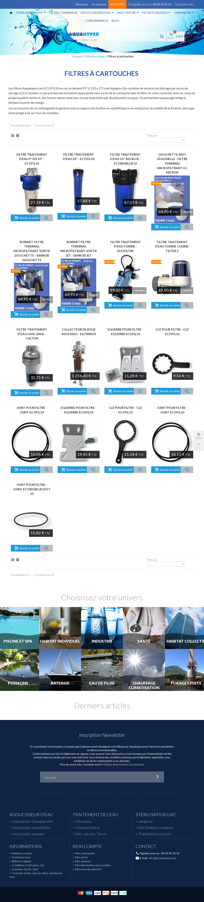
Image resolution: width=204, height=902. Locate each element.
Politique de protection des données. (123, 764)
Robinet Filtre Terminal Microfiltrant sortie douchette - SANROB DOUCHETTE (32, 251)
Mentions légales (20, 861)
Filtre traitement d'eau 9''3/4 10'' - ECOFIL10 (32, 159)
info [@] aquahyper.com (162, 858)
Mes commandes (84, 853)
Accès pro (117, 4)
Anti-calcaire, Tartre (90, 834)
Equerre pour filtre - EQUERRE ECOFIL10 (125, 332)
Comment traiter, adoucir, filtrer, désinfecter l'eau (35, 875)
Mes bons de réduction (87, 869)
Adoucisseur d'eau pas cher (32, 821)
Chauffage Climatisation (144, 685)
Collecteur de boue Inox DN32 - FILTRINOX (79, 332)
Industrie (102, 641)
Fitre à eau (83, 821)
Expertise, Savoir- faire (23, 869)
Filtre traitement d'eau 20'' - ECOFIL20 (78, 157)
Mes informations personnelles (92, 865)
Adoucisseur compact (28, 834)
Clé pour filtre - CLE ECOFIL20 (125, 410)
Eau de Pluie (102, 683)
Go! (158, 777)
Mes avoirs (80, 857)
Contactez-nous (184, 4)
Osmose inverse (87, 827)
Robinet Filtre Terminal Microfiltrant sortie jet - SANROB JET (78, 248)
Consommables (96, 20)
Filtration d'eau (156, 12)
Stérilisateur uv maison (155, 827)
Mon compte (87, 846)
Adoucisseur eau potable (31, 827)
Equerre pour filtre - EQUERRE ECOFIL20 (78, 410)
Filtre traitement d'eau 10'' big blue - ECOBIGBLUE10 (125, 159)
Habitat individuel (60, 641)
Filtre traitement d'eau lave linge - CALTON (32, 334)
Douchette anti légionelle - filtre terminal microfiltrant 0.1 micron (172, 163)
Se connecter (99, 4)
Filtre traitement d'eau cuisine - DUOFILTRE (125, 246)
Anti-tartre (128, 12)
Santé (143, 641)
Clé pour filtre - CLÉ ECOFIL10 (172, 332)
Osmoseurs (184, 12)
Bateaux (60, 683)
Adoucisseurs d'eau (97, 12)
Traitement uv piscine (154, 834)
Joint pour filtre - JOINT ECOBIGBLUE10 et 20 (31, 489)
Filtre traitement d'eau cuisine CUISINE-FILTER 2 (172, 246)
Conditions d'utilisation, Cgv (26, 865)
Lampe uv (145, 821)
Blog (115, 20)
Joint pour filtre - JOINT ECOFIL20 (172, 410)
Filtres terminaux (63, 12)
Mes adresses (82, 861)
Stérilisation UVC (31, 12)
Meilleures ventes (20, 853)
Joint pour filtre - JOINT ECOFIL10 (32, 410)
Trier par (152, 135)
